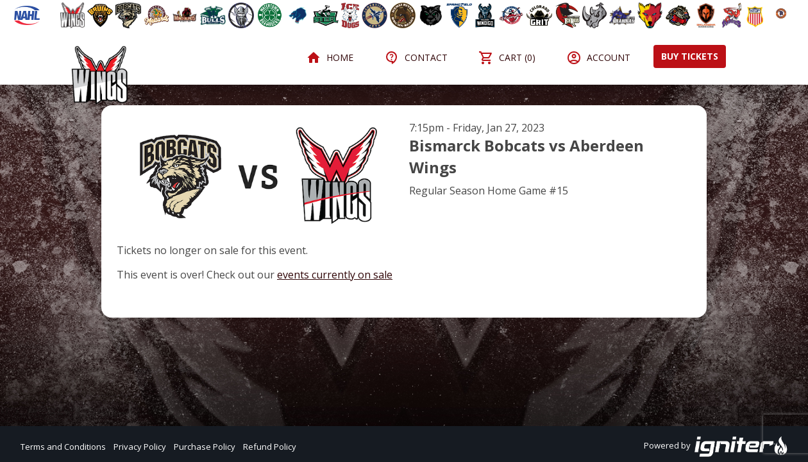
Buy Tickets (689, 56)
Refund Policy (269, 446)
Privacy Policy (140, 446)
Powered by (716, 446)
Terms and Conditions (63, 446)
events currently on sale (334, 275)
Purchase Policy (204, 446)
